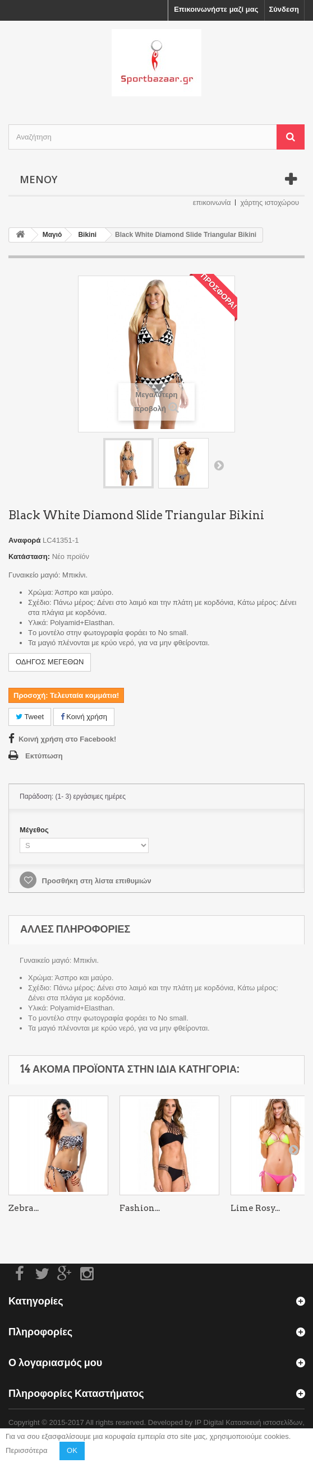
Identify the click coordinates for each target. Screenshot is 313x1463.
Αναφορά (24, 540)
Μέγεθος (35, 830)
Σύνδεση (284, 9)
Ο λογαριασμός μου (55, 1362)
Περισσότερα (26, 1450)
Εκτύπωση (44, 756)
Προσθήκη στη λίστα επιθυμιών (95, 881)
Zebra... (23, 1208)
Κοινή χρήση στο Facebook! (67, 739)
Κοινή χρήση (84, 716)
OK (72, 1450)
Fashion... (139, 1208)
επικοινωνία (212, 202)
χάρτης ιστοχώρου (269, 202)
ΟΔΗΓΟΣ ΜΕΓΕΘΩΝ (50, 662)
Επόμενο (218, 464)
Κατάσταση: (29, 556)
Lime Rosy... (255, 1208)
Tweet (30, 716)
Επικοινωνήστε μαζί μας (216, 9)
